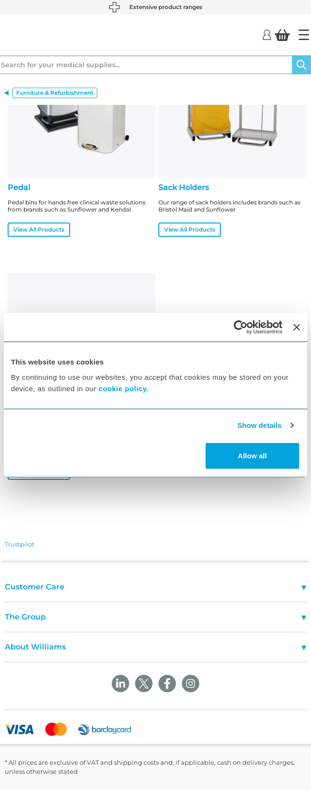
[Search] (301, 64)
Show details (260, 425)
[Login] (267, 34)
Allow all (252, 455)
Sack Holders (183, 187)
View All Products (38, 229)
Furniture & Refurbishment (54, 92)
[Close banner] (296, 327)
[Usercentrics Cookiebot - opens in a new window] (240, 327)
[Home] (304, 35)
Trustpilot (19, 544)
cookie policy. (124, 388)
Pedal (19, 187)
